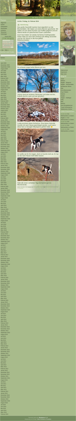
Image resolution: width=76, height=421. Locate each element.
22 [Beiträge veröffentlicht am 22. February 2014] (11, 45)
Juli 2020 (3, 177)
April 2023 (3, 116)
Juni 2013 (3, 338)
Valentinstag (24, 25)
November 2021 (5, 146)
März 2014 (4, 321)
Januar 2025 (4, 80)
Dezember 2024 (5, 82)
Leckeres (3, 30)
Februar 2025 (4, 78)
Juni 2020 (3, 179)
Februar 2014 (4, 323)
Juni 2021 (3, 156)
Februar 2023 (4, 118)
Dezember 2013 (5, 327)
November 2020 (5, 169)
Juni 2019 (3, 201)
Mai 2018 (3, 226)
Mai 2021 (3, 158)
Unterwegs (4, 34)
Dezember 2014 (5, 304)
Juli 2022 (3, 131)
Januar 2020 (4, 188)
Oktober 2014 (4, 308)
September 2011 (5, 378)
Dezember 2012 (5, 349)
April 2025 (3, 74)
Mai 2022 (3, 135)
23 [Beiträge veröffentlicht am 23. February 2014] (12, 45)
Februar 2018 (4, 232)
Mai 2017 (3, 249)
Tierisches (3, 32)
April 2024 (3, 97)
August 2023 (4, 110)
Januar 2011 (4, 393)
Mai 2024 (3, 95)
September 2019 (5, 196)
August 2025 (4, 69)
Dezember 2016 (5, 258)
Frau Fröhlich (64, 92)
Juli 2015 (3, 291)
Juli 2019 (3, 199)
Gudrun (63, 94)
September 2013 (5, 332)
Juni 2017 (3, 247)
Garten (3, 24)
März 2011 (4, 389)
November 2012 (5, 351)
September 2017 (5, 241)
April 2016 (3, 273)
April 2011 (3, 387)
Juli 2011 (3, 382)
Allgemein (3, 22)
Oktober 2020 (4, 171)
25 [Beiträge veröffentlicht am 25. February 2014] (4, 47)
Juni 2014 (3, 315)
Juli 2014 (3, 313)
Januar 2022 (4, 142)
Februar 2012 (4, 368)
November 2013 (5, 329)
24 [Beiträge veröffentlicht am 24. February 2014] (3, 47)
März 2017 (4, 253)
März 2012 (4, 366)
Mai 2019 (3, 203)
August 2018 (4, 220)
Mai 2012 (3, 363)
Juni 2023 (3, 112)
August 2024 (4, 89)
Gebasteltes (4, 26)
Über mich (63, 74)
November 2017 (5, 237)
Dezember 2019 (5, 190)
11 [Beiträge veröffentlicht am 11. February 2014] (4, 43)
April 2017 (3, 251)
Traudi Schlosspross (66, 107)
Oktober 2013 (4, 330)
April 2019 (3, 205)
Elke (62, 88)
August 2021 (4, 152)
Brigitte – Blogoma (66, 82)
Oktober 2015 (4, 285)
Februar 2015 (4, 300)
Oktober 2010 (4, 399)
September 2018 (5, 218)
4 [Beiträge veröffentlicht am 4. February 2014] (4, 42)
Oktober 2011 (4, 376)
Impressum (64, 72)
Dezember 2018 (5, 213)
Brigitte (63, 117)
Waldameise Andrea (66, 109)
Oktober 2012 (4, 353)
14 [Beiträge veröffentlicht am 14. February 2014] (9, 43)
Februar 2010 (4, 414)
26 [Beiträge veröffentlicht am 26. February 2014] (6, 47)
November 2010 (5, 397)
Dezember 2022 (5, 122)
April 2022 (3, 137)
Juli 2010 (3, 404)
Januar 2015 (4, 302)
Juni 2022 (3, 133)
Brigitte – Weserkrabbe (67, 84)
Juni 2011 (3, 384)
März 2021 (4, 161)
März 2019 (4, 207)
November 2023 (5, 106)
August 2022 (4, 129)
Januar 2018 (4, 234)
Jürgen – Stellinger (66, 98)
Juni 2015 (3, 292)
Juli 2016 (3, 268)
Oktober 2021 (4, 148)
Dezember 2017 (5, 235)
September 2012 (5, 355)
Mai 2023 (3, 114)
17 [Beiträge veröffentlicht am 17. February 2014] (3, 45)
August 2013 (4, 334)
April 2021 (3, 160)
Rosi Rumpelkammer (66, 105)
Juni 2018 (3, 224)
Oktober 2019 (4, 194)
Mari (62, 101)
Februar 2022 (4, 141)
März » (7, 50)
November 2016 (5, 260)
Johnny (47, 187)
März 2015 (4, 298)
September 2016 (5, 264)
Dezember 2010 (5, 395)
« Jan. (2, 50)
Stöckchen (51, 187)
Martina (63, 103)
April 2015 (3, 296)
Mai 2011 (3, 385)
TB (42, 187)
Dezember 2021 (5, 144)
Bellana (63, 80)
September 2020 (5, 173)
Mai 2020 (3, 180)
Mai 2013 (3, 340)
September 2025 (5, 67)
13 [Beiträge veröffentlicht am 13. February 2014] (7, 43)
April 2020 (3, 182)
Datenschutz (64, 70)
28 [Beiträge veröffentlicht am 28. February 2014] (9, 47)
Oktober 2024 (4, 86)
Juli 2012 (3, 359)
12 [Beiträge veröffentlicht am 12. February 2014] (6, 43)
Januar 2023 (4, 120)
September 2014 (5, 310)
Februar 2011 (4, 391)
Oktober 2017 (4, 239)
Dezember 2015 (5, 281)
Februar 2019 (4, 209)
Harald (63, 96)
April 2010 (3, 410)
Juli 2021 (3, 154)
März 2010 (4, 412)
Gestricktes (4, 28)
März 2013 (4, 344)
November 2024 (5, 84)
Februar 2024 (4, 101)
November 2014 (5, 306)
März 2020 (4, 184)
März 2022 (4, 139)
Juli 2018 (3, 222)
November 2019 (5, 192)
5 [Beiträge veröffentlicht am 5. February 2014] (6, 42)
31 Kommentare (20, 188)
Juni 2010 (3, 406)
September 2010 (5, 401)
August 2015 (4, 289)
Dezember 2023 (5, 105)
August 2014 (4, 311)
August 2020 (4, 175)
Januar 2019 (4, 211)
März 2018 (4, 230)
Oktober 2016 (4, 262)
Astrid (62, 79)
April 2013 (3, 342)
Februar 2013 (4, 346)
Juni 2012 (3, 361)
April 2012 (3, 365)
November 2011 (5, 374)
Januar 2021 (4, 165)
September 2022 (5, 127)
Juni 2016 (3, 270)
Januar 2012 (4, 370)
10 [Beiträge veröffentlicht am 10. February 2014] (3, 43)
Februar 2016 (4, 277)
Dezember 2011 (5, 372)
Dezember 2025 (5, 65)
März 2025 (4, 76)
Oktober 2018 (4, 217)
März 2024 (4, 99)
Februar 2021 (4, 163)
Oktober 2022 (4, 125)
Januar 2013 (4, 347)
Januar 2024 (4, 103)
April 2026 (3, 63)
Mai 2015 (3, 294)
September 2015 (5, 287)
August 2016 (4, 266)
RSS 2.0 (39, 187)
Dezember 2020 (5, 167)
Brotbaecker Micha (66, 86)
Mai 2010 (3, 408)
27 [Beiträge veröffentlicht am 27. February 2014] (7, 47)
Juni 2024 (3, 93)
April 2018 (3, 228)
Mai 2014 (3, 317)
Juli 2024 (3, 91)
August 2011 (4, 380)
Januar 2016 (4, 279)
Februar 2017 (4, 254)
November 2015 (5, 283)
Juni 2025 (3, 70)
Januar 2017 (4, 256)
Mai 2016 (3, 272)
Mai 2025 (3, 72)
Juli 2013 (3, 336)
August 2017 (4, 243)
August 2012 (4, 357)
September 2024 (5, 88)
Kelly (62, 99)
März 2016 (4, 275)
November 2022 (5, 124)
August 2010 (4, 402)
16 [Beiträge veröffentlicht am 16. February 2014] (12, 43)
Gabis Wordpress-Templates (44, 419)
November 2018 (5, 215)
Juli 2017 (3, 245)
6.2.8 (43, 417)
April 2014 (3, 319)
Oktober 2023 (4, 108)
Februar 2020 (4, 186)
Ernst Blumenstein (66, 90)
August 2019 (4, 198)
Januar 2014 (4, 325)
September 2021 (5, 150)
